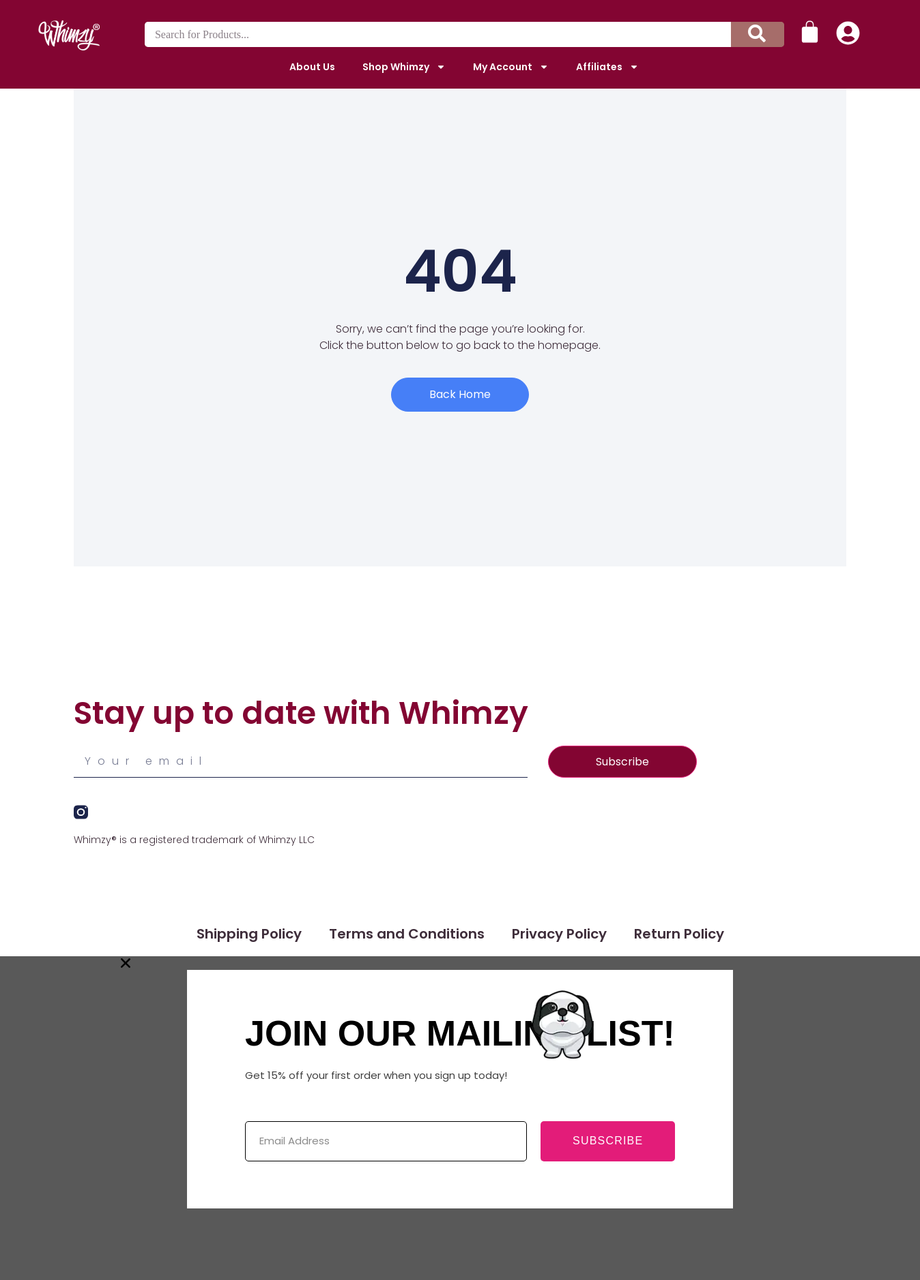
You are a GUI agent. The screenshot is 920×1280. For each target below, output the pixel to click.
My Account (511, 66)
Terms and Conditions (407, 933)
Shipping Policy (249, 933)
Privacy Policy (559, 933)
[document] (460, 1118)
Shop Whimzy (404, 66)
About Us (312, 67)
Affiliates (607, 66)
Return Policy (679, 933)
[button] (460, 963)
